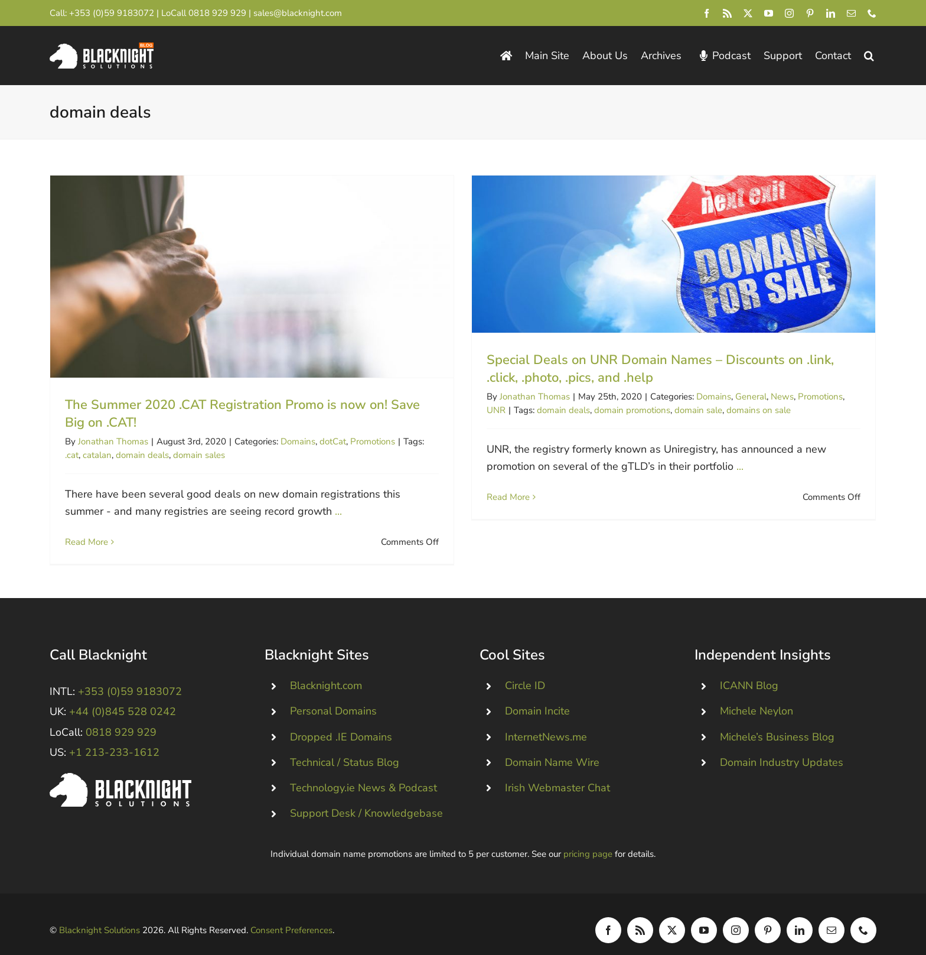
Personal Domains (333, 695)
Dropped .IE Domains (341, 721)
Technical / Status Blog (344, 746)
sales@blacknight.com (297, 13)
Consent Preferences (291, 914)
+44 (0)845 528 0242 (122, 696)
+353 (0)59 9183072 (111, 13)
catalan (97, 455)
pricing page (587, 838)
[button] (869, 56)
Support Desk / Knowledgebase (366, 798)
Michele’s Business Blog (777, 721)
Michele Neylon (756, 695)
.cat (72, 455)
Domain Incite (537, 695)
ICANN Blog (749, 670)
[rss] (727, 13)
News (775, 396)
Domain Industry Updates (781, 746)
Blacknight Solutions (99, 914)
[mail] (851, 13)
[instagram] (789, 13)
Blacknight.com (326, 670)
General (743, 396)
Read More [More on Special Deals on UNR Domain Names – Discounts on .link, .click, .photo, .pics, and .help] (501, 497)
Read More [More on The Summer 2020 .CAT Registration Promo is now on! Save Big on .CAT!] (86, 542)
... (338, 511)
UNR (489, 410)
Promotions (372, 441)
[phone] (872, 13)
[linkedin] (830, 13)
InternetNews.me (546, 721)
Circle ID (525, 670)
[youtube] (768, 13)
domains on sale (751, 410)
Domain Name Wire (552, 746)
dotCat (332, 441)
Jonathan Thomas (113, 441)
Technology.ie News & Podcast (363, 772)
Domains (298, 441)
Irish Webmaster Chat (557, 772)
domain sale (691, 410)
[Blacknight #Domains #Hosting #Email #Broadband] (120, 763)
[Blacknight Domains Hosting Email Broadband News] (102, 48)
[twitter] (748, 13)
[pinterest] (810, 13)
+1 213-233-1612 (114, 736)
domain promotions (625, 410)
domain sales (199, 455)
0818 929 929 (217, 13)
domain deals (142, 455)
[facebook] (706, 13)
